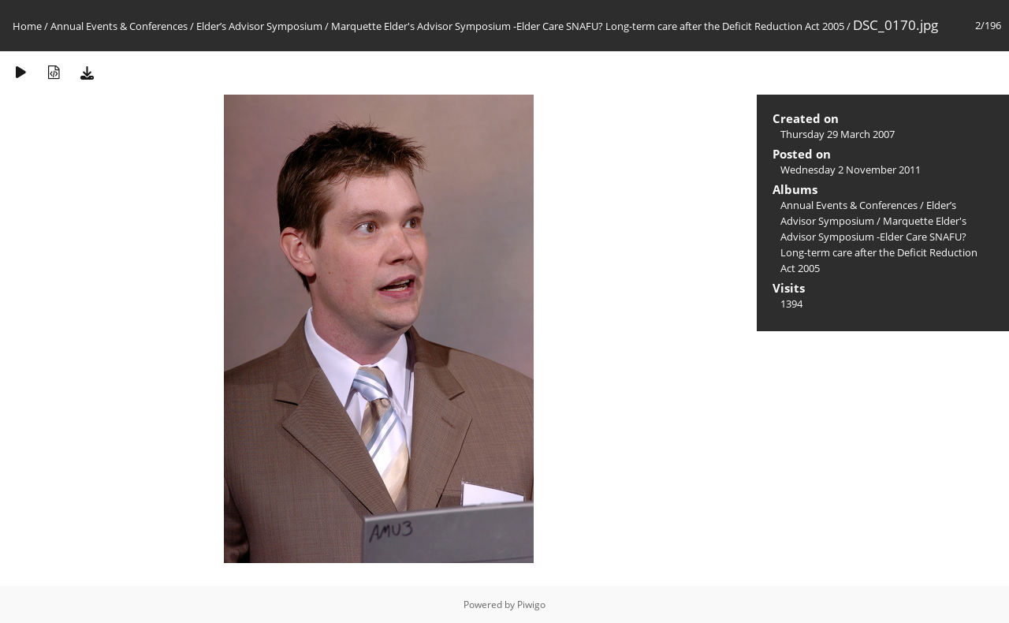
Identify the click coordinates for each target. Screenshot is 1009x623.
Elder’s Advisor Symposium (259, 26)
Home (27, 26)
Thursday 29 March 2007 (837, 134)
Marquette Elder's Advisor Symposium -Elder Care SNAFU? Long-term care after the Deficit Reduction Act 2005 (587, 26)
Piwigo (531, 604)
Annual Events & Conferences (119, 26)
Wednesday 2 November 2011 (850, 169)
